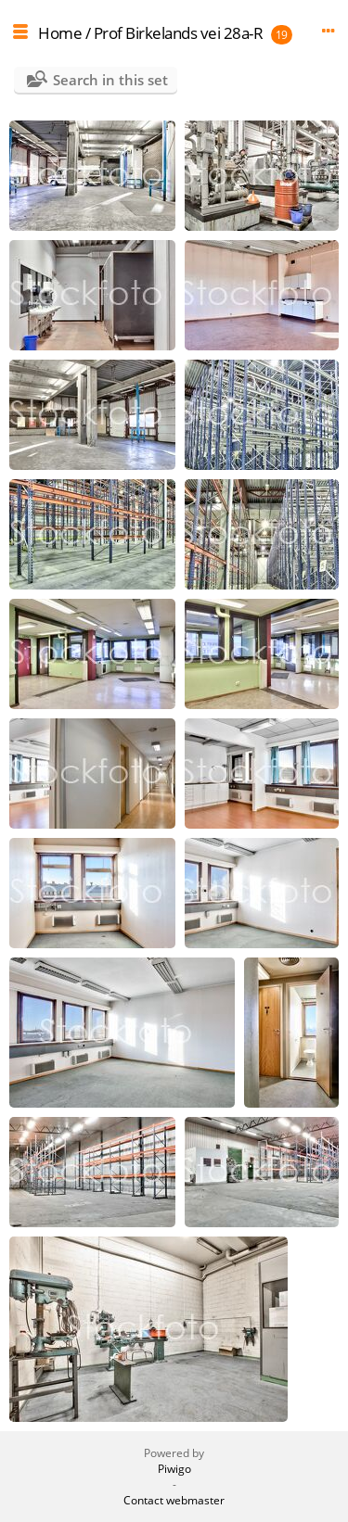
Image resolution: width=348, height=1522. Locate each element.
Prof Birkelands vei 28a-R (179, 33)
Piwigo (174, 1469)
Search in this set (110, 79)
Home (60, 33)
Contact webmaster (174, 1500)
